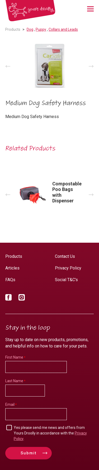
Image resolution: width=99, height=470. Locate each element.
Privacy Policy (68, 268)
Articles (12, 268)
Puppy (41, 29)
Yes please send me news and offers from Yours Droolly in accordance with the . (50, 433)
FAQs (10, 279)
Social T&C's (66, 279)
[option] (49, 66)
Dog (30, 29)
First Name (14, 357)
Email (10, 404)
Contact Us (65, 256)
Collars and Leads (63, 29)
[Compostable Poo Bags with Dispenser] (49, 194)
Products (12, 29)
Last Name (14, 381)
